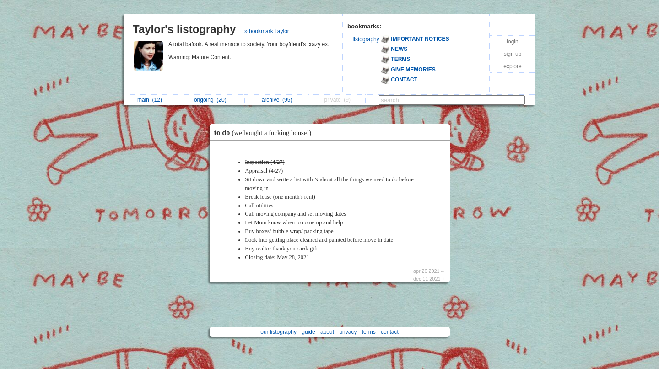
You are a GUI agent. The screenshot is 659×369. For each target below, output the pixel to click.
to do (265, 132)
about (327, 332)
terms (369, 332)
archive (277, 100)
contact (390, 332)
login (512, 41)
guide (308, 332)
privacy (348, 332)
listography (366, 39)
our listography (278, 332)
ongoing (210, 100)
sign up (513, 54)
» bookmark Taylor (266, 31)
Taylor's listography (184, 29)
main (149, 100)
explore (512, 66)
